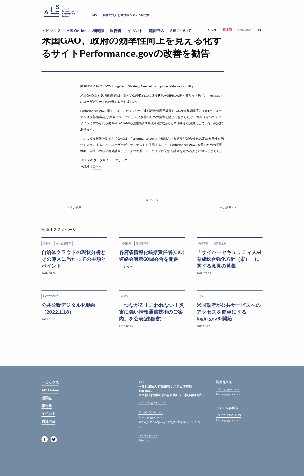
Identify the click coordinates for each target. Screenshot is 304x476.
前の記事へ (77, 207)
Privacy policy (147, 435)
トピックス (51, 30)
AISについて (181, 30)
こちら (97, 166)
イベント (135, 30)
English (244, 30)
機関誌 (98, 30)
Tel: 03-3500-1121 (150, 412)
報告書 (115, 30)
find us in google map (152, 402)
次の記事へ (227, 207)
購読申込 (156, 30)
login (211, 30)
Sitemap (143, 440)
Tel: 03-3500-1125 (228, 415)
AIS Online (76, 30)
